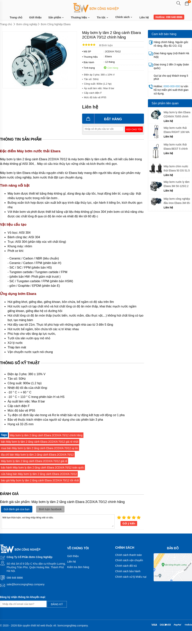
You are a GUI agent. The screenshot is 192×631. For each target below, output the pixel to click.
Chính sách (124, 17)
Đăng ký (57, 604)
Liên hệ (144, 17)
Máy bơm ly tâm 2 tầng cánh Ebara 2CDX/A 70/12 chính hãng (46, 435)
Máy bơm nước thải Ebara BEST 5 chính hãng (176, 146)
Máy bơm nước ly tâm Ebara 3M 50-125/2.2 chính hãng (177, 184)
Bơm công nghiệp (26, 24)
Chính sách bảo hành (127, 571)
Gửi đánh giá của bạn (17, 509)
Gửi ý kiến (128, 523)
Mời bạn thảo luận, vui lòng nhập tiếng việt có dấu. (57, 521)
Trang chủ (16, 17)
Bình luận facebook (50, 509)
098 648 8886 (15, 577)
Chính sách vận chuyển (129, 560)
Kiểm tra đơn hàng (78, 567)
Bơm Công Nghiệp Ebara (56, 24)
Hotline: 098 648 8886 (168, 17)
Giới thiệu (35, 17)
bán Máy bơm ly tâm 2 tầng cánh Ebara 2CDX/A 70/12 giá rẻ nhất (39, 441)
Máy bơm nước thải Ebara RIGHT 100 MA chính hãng (176, 130)
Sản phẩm (56, 17)
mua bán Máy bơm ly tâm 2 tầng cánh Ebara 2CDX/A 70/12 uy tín (39, 448)
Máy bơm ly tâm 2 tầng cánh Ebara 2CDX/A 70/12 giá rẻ (34, 461)
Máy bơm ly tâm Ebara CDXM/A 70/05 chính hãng (177, 114)
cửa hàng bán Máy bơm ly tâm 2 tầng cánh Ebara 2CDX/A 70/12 (39, 473)
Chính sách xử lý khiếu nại (130, 576)
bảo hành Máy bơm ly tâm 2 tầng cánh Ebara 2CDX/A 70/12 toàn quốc (42, 467)
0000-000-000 (171, 86)
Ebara (108, 56)
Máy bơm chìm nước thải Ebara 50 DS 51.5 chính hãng (177, 168)
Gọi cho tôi (133, 129)
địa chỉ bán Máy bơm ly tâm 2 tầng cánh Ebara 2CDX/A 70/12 (37, 454)
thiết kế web (38, 625)
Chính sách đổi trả (126, 565)
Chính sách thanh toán (128, 554)
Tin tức (103, 17)
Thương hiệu (80, 17)
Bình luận (106, 45)
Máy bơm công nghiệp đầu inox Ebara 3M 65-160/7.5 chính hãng (177, 201)
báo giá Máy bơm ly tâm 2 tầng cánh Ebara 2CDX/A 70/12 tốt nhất (40, 480)
